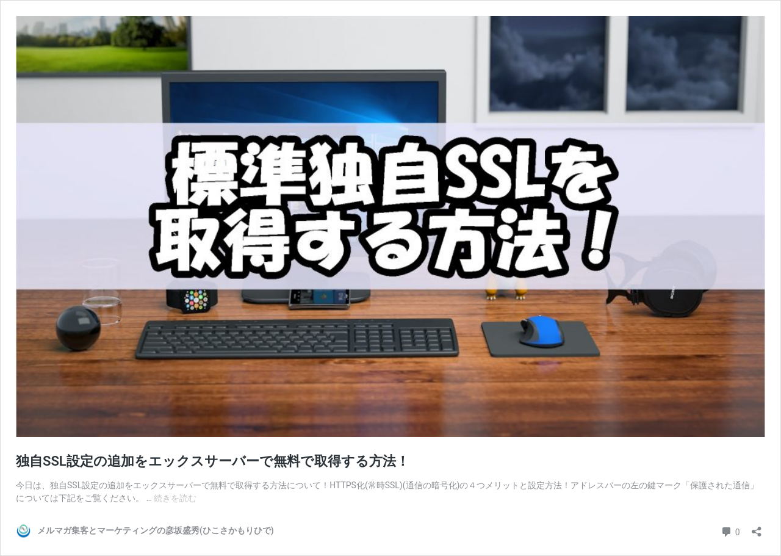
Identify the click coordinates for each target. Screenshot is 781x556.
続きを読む (175, 498)
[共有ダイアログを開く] (756, 527)
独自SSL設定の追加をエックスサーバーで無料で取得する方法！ (212, 461)
